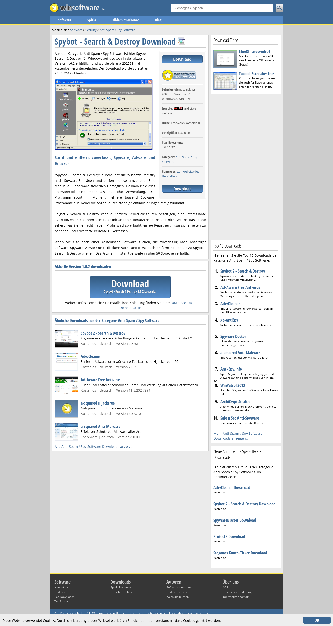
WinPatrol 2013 (232, 385)
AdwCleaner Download (231, 487)
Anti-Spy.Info (231, 369)
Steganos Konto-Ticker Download (240, 553)
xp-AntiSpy (229, 320)
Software (64, 20)
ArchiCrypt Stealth (235, 401)
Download (182, 59)
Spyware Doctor (233, 336)
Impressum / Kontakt (236, 597)
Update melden (176, 592)
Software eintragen (178, 587)
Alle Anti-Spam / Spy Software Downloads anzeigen (95, 446)
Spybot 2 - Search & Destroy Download (244, 504)
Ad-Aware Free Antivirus (100, 379)
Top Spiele (61, 601)
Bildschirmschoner (125, 20)
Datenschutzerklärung (237, 592)
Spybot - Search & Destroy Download (115, 41)
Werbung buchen (177, 597)
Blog (158, 20)
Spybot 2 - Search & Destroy (103, 333)
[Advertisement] (246, 167)
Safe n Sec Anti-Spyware (239, 418)
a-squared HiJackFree (98, 403)
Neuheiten (61, 587)
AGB (225, 587)
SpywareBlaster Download (234, 520)
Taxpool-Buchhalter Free (256, 73)
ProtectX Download (229, 536)
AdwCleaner (90, 356)
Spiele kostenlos (120, 587)
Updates (59, 592)
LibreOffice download (254, 51)
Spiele (91, 20)
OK (317, 620)
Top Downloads (64, 597)
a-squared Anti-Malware (100, 426)
